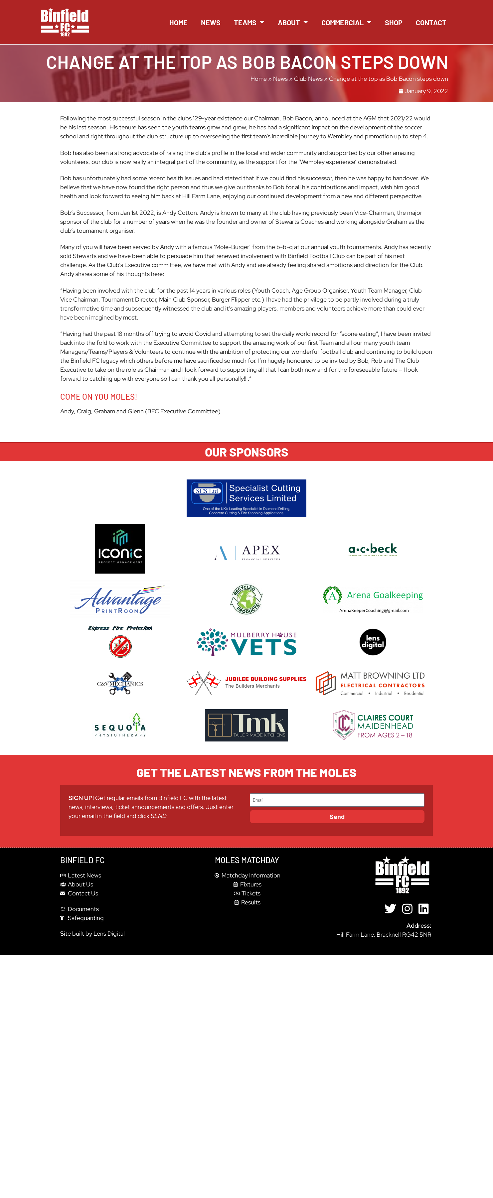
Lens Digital (109, 933)
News (211, 22)
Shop (394, 22)
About (293, 22)
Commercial (346, 22)
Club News (308, 78)
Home (178, 22)
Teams (249, 22)
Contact (431, 22)
